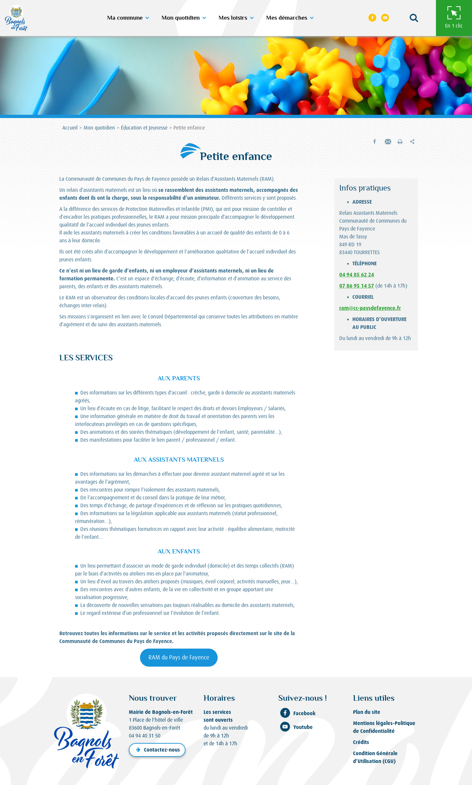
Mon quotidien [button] (181, 18)
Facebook (297, 713)
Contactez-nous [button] (157, 750)
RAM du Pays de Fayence (178, 657)
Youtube (295, 727)
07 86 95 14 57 (356, 286)
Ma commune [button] (125, 18)
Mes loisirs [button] (233, 18)
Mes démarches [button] (286, 18)
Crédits (361, 742)
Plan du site (366, 712)
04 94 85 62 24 (356, 275)
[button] (414, 18)
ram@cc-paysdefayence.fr (370, 308)
